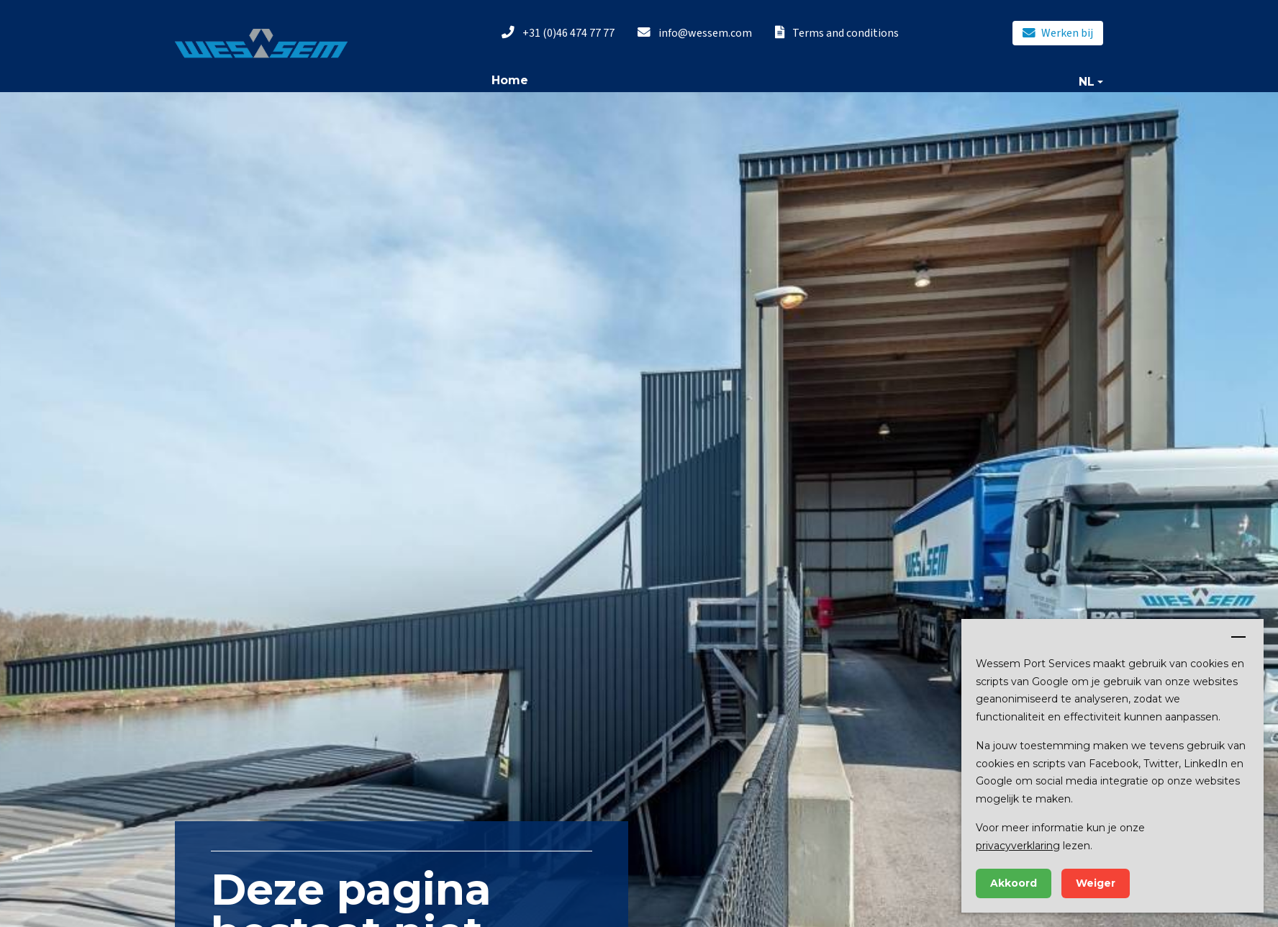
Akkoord (1013, 883)
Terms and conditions (837, 33)
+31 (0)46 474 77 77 (558, 33)
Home (509, 80)
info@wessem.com (695, 33)
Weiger (1095, 883)
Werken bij (1058, 33)
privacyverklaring (1018, 845)
